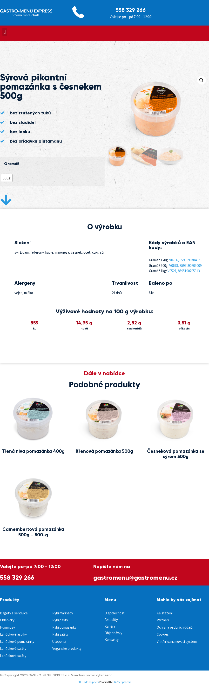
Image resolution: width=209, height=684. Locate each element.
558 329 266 (131, 10)
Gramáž (11, 164)
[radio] (6, 178)
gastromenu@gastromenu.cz (135, 577)
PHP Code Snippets (88, 682)
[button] (4, 32)
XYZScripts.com (122, 682)
